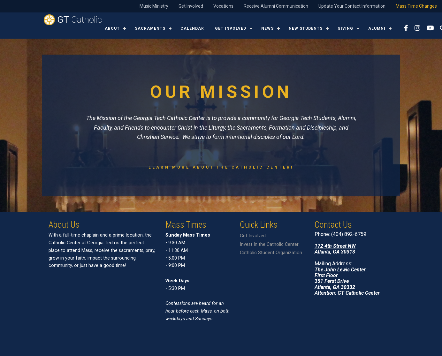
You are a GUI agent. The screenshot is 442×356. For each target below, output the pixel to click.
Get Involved (191, 6)
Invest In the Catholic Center (269, 244)
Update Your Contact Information (351, 6)
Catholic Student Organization (271, 252)
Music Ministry (154, 6)
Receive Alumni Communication (276, 6)
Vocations (223, 6)
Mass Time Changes (416, 6)
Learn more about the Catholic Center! (221, 167)
